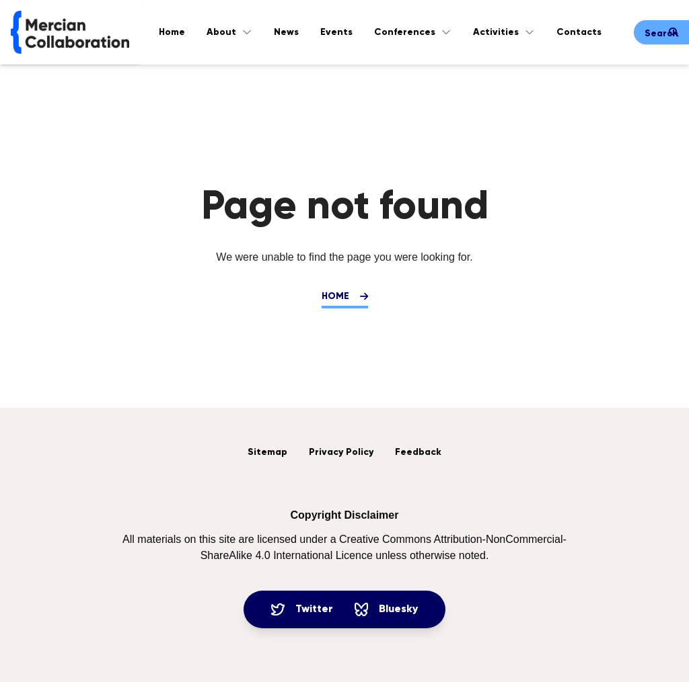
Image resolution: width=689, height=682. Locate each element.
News (286, 32)
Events (336, 32)
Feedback (418, 452)
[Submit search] (673, 32)
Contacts (579, 32)
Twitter (302, 609)
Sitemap (267, 452)
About (229, 32)
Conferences (412, 32)
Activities (504, 32)
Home (172, 32)
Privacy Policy (341, 452)
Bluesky (386, 609)
